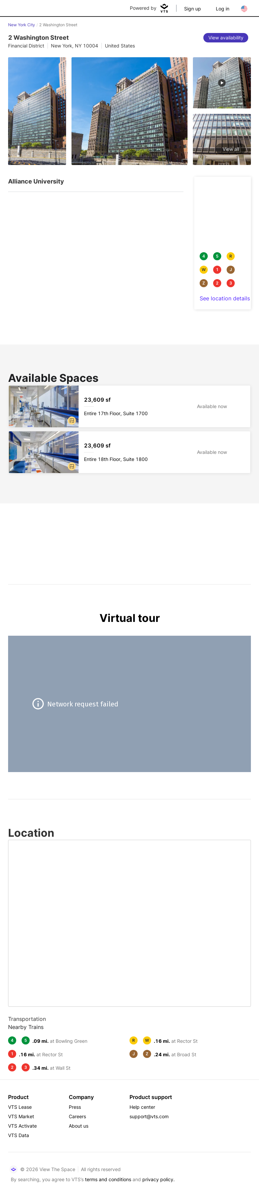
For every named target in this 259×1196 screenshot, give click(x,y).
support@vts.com (149, 1116)
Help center (142, 1107)
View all (231, 149)
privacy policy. (158, 1179)
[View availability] (225, 37)
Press (75, 1107)
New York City (21, 24)
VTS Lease (20, 1107)
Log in (222, 8)
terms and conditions (108, 1179)
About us (78, 1126)
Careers (77, 1116)
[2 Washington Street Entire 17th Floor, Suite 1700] (129, 406)
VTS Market (21, 1116)
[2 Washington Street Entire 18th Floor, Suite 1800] (129, 452)
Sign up (192, 8)
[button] (72, 421)
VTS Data (18, 1135)
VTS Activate (22, 1126)
